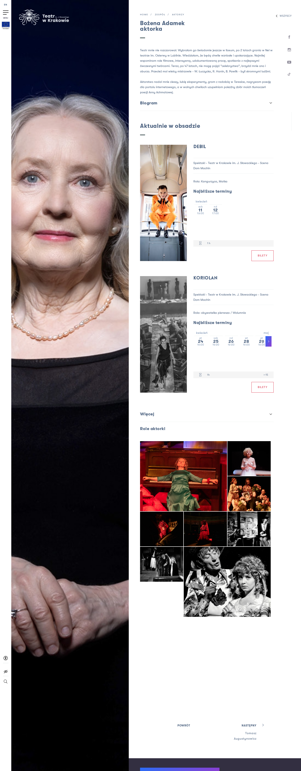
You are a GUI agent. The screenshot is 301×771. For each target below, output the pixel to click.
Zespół (160, 15)
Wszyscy (283, 16)
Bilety (262, 255)
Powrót (183, 725)
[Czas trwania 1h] (200, 375)
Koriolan (205, 278)
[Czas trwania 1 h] (200, 243)
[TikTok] (289, 75)
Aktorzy (178, 15)
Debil (199, 147)
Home (144, 15)
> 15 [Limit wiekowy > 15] (266, 374)
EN (5, 5)
